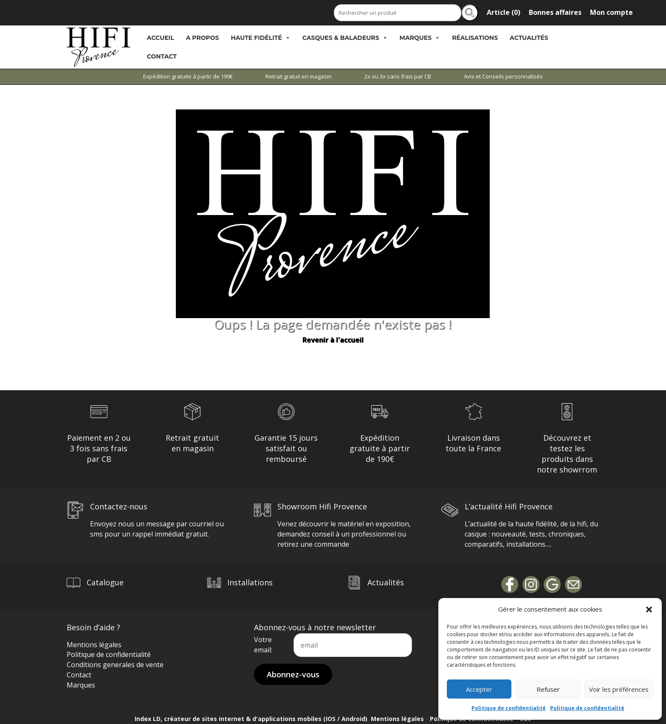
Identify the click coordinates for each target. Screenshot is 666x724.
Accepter (479, 689)
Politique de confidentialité (508, 708)
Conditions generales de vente (115, 664)
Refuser (548, 689)
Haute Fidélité (261, 37)
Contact (162, 56)
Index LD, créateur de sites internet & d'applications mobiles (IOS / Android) (251, 719)
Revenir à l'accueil (333, 339)
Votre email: (263, 644)
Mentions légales (94, 644)
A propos (202, 38)
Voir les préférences (619, 689)
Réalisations (475, 38)
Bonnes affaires (555, 12)
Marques (420, 37)
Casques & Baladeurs (345, 37)
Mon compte (611, 12)
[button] (649, 609)
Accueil (160, 38)
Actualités (529, 38)
